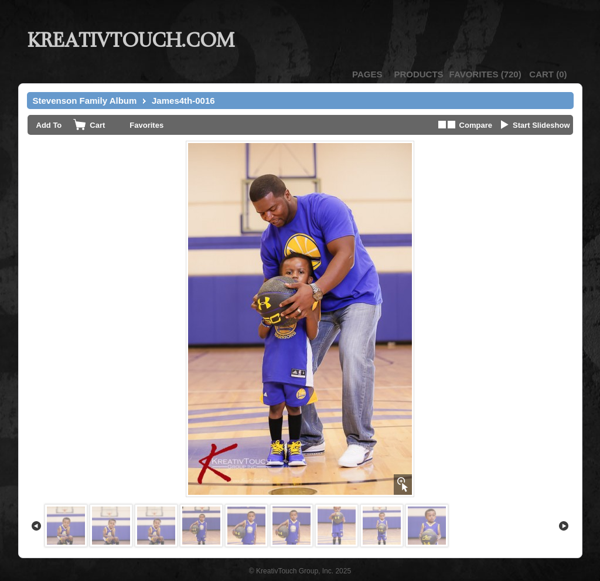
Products (418, 74)
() (485, 74)
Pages (367, 74)
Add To (49, 125)
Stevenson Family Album (85, 101)
